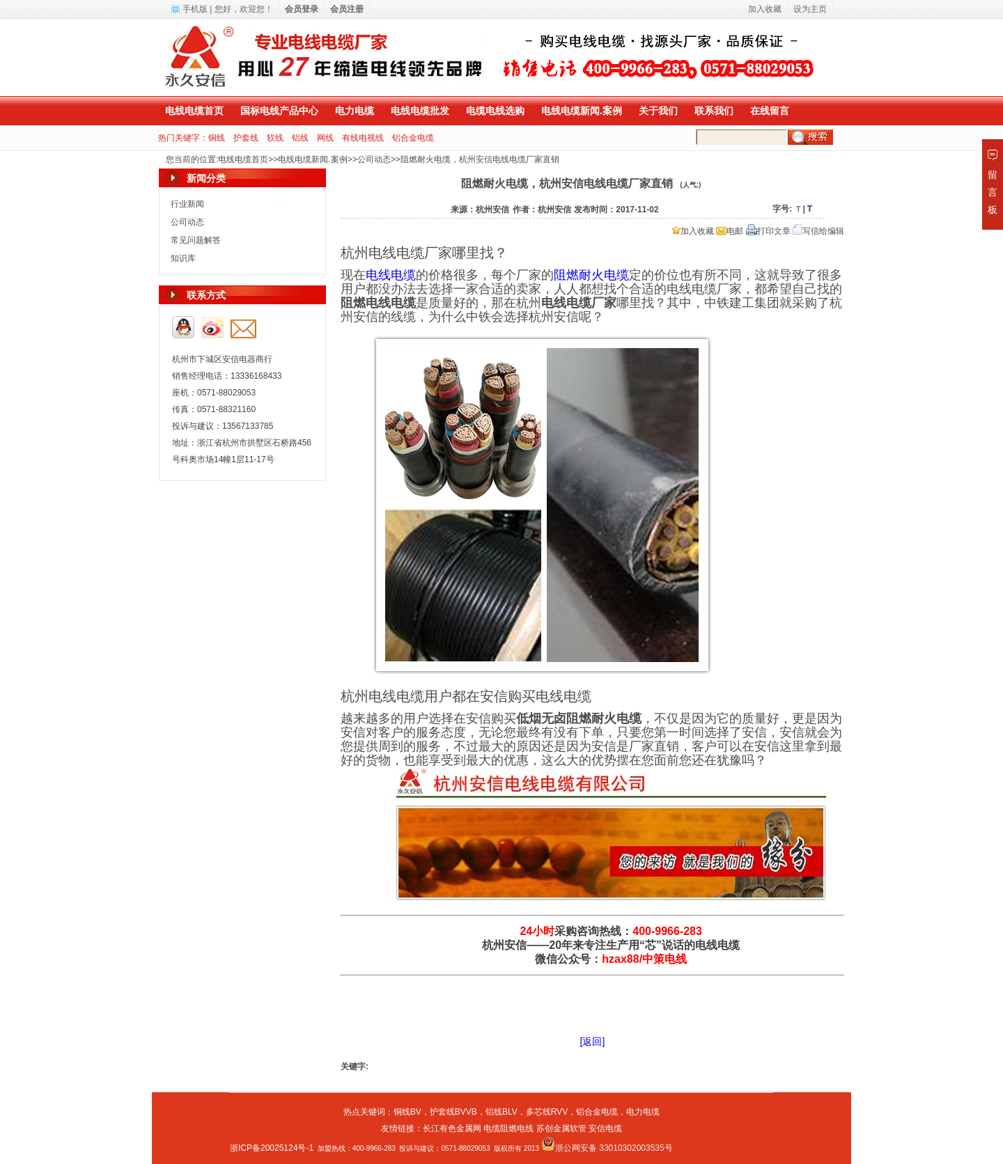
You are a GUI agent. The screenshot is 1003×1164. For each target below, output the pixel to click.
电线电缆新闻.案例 (581, 110)
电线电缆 (391, 275)
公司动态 (374, 159)
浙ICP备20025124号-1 (271, 1148)
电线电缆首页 (194, 110)
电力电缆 (354, 110)
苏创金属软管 (561, 1128)
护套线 (245, 138)
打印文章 (768, 231)
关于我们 (658, 110)
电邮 (729, 231)
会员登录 (301, 9)
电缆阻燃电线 (508, 1128)
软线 (275, 138)
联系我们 (713, 110)
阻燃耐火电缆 (591, 275)
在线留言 (769, 110)
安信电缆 (605, 1128)
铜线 (216, 138)
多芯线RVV (547, 1112)
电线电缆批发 (420, 110)
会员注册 (347, 9)
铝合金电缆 (413, 138)
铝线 (300, 138)
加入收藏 (693, 231)
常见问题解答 (196, 240)
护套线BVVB (453, 1112)
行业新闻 (187, 204)
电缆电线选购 (495, 110)
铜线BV (407, 1112)
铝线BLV (501, 1112)
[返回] (592, 1041)
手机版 (195, 9)
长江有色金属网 (452, 1128)
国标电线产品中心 (279, 110)
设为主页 (810, 9)
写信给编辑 (818, 231)
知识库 (183, 258)
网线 (325, 138)
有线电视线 (363, 138)
